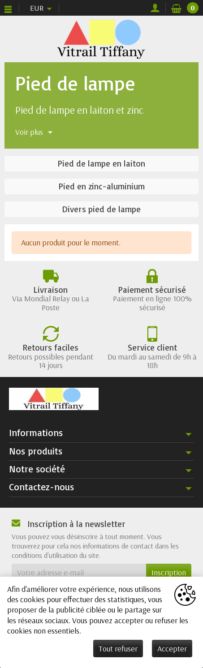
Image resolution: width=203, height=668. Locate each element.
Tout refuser (118, 648)
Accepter (172, 648)
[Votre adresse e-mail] (79, 572)
